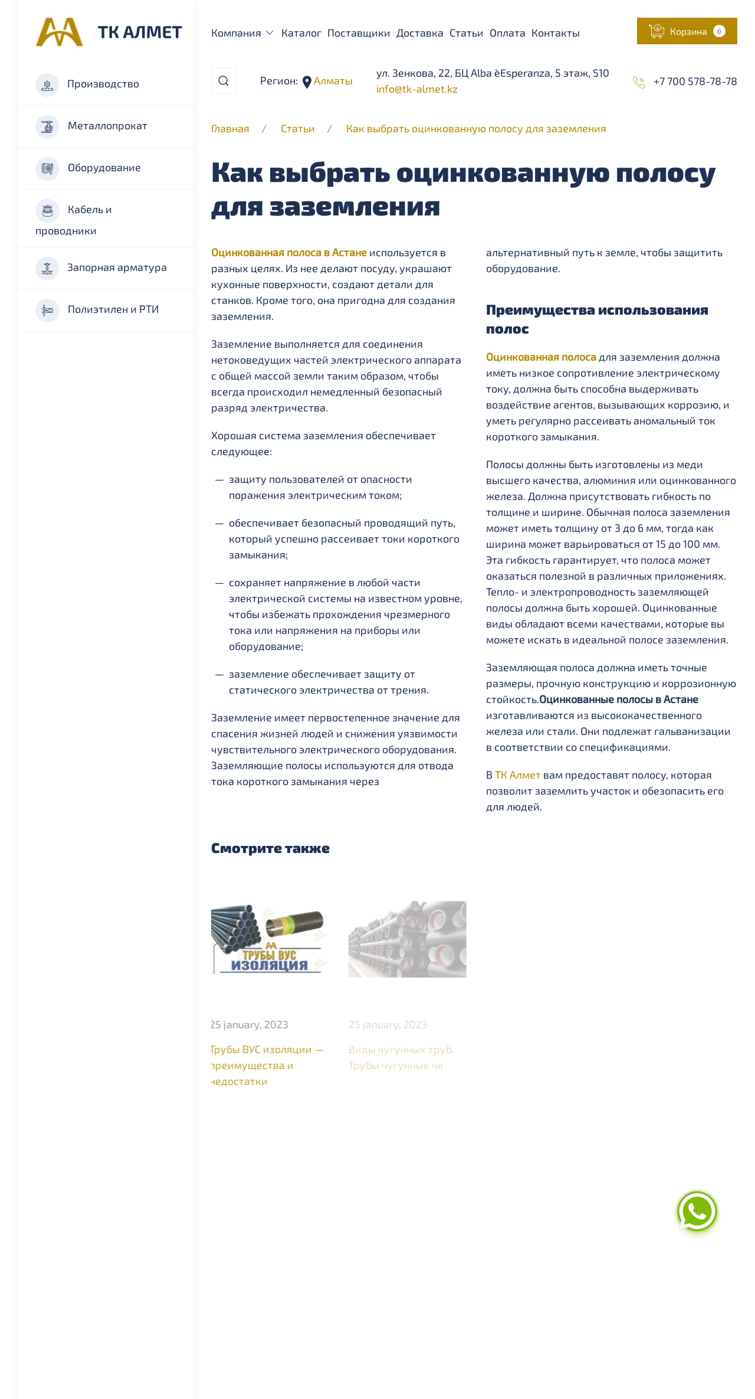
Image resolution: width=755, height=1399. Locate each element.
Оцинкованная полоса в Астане (289, 252)
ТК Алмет (518, 774)
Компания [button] (243, 32)
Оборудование (88, 169)
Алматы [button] (332, 80)
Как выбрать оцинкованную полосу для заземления (476, 128)
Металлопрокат (91, 127)
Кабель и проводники (73, 218)
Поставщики (358, 32)
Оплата (508, 32)
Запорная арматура (101, 268)
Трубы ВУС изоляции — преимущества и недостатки (266, 1064)
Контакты (555, 32)
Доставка (420, 32)
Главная (230, 128)
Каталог (301, 32)
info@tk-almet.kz (417, 88)
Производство (87, 85)
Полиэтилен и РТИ (97, 310)
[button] (687, 31)
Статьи (466, 32)
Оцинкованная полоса (541, 356)
